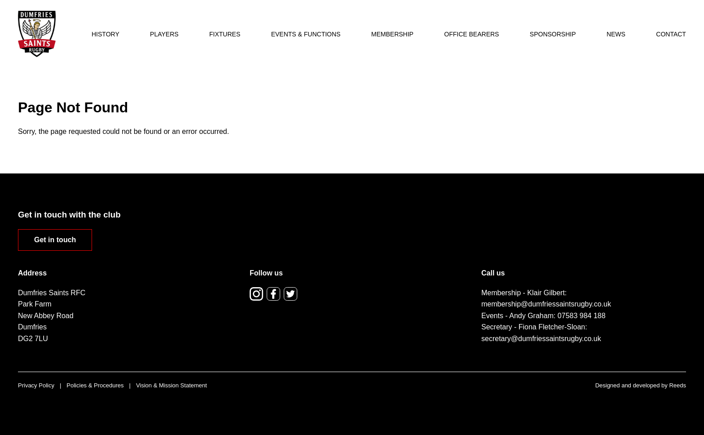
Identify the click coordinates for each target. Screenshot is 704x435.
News (616, 34)
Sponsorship (553, 34)
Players (164, 34)
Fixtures (224, 34)
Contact (671, 34)
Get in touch (55, 240)
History (105, 34)
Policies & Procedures (94, 385)
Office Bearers (471, 34)
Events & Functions (306, 34)
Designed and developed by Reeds (640, 385)
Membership (392, 34)
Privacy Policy (36, 385)
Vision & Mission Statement (171, 385)
